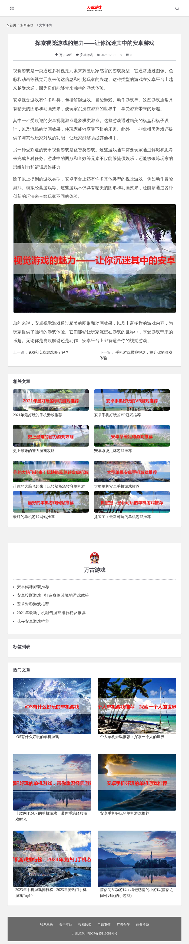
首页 (13, 25)
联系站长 (46, 924)
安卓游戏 (26, 25)
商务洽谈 (142, 924)
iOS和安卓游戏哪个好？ (49, 352)
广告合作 (123, 924)
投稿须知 (84, 924)
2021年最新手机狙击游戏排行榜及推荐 (51, 613)
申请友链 (104, 924)
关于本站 (65, 924)
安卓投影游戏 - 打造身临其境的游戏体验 (53, 595)
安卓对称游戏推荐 (33, 604)
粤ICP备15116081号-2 (102, 933)
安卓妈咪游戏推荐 (33, 587)
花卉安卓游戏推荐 (33, 621)
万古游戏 (63, 55)
